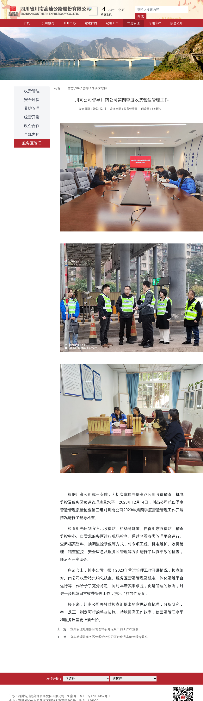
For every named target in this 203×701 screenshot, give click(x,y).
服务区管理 (31, 143)
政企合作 (32, 125)
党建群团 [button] (91, 23)
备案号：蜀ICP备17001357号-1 (88, 696)
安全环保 (32, 99)
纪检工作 (112, 23)
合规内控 (32, 134)
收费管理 (32, 91)
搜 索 (140, 16)
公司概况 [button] (48, 23)
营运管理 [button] (133, 23)
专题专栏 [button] (155, 23)
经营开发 (32, 117)
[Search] (161, 9)
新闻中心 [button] (69, 23)
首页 (30, 23)
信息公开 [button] (176, 23)
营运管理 (82, 89)
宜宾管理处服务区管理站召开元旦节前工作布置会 (104, 629)
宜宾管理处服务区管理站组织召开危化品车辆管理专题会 (109, 637)
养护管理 (32, 108)
